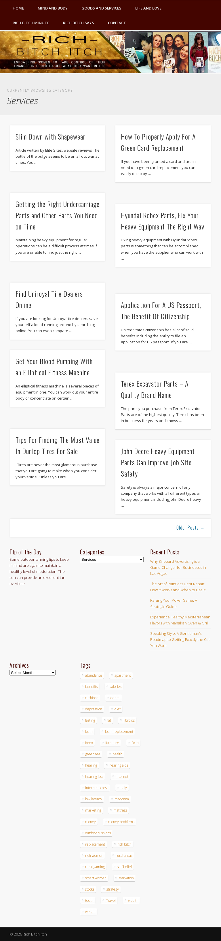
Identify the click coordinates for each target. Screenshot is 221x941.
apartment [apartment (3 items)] (123, 675)
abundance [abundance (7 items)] (93, 675)
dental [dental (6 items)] (115, 697)
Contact (117, 22)
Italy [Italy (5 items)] (124, 787)
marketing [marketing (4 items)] (93, 810)
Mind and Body (53, 8)
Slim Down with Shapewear (50, 136)
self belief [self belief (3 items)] (124, 866)
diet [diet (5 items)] (118, 709)
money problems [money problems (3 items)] (121, 821)
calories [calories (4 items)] (115, 686)
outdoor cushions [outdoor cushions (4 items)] (98, 833)
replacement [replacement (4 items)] (95, 844)
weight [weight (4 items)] (90, 911)
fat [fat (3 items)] (109, 720)
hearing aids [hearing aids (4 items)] (118, 765)
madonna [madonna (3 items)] (122, 799)
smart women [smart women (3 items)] (95, 878)
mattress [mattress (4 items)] (120, 810)
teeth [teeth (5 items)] (89, 900)
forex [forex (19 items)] (89, 742)
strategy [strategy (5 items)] (112, 889)
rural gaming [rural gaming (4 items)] (95, 866)
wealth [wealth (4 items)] (133, 900)
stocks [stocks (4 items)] (89, 889)
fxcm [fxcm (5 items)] (135, 742)
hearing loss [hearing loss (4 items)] (94, 776)
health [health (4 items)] (117, 754)
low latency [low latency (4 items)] (93, 799)
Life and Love (148, 8)
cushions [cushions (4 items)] (91, 697)
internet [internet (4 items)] (122, 776)
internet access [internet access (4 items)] (96, 787)
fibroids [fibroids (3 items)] (129, 720)
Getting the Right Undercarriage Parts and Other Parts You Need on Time (58, 215)
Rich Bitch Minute (31, 22)
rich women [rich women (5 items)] (94, 855)
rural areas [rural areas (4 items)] (124, 855)
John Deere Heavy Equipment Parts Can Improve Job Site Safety (158, 462)
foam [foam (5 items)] (89, 731)
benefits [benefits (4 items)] (91, 686)
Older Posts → (190, 527)
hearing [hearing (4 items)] (91, 765)
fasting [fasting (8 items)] (90, 720)
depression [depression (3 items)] (93, 709)
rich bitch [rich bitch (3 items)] (124, 844)
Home (18, 8)
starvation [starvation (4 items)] (126, 878)
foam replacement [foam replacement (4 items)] (119, 731)
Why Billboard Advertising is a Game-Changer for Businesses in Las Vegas (178, 567)
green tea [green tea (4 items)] (92, 754)
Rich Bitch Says (78, 22)
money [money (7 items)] (90, 821)
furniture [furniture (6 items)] (112, 742)
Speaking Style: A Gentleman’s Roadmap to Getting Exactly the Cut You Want (180, 639)
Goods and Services (101, 8)
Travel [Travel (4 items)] (111, 900)
